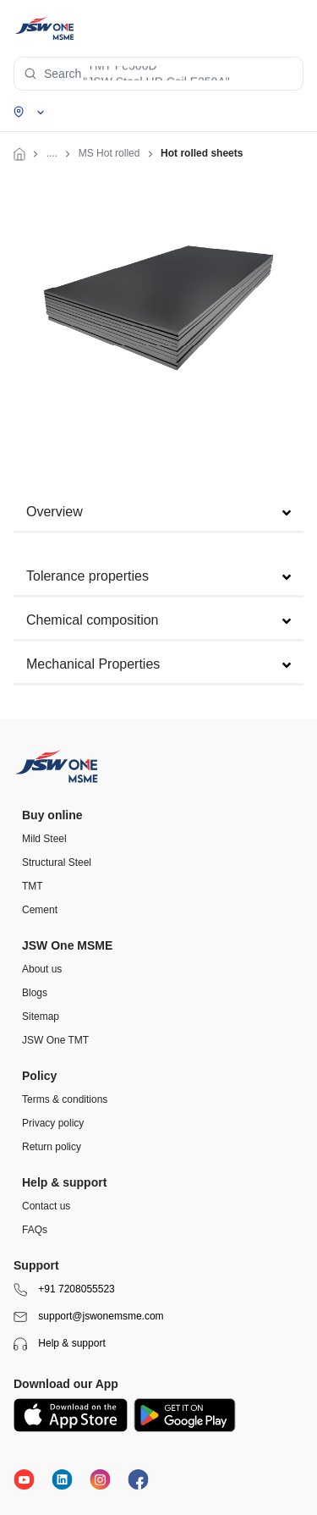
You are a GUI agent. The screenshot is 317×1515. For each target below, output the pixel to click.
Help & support (60, 1344)
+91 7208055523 (64, 1290)
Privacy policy (53, 1123)
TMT (32, 886)
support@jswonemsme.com (89, 1317)
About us (42, 969)
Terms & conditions (64, 1099)
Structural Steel (56, 862)
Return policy (51, 1147)
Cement (39, 910)
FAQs (34, 1230)
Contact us (46, 1206)
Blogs (34, 993)
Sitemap (40, 1016)
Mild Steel (44, 839)
